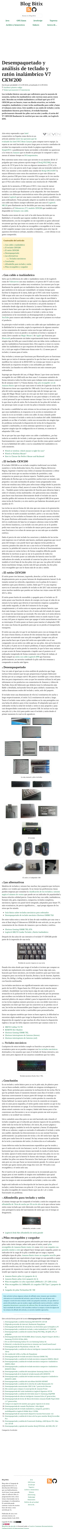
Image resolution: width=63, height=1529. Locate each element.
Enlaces (36, 25)
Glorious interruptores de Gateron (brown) (22, 1035)
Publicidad (31, 1497)
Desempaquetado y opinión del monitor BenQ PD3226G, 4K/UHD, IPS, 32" (31, 1426)
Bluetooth (6, 338)
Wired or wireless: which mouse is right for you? (24, 451)
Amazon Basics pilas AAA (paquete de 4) (21, 1279)
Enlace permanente (11, 90)
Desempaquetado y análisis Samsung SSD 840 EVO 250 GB (26, 1322)
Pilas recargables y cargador (16, 267)
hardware (7, 87)
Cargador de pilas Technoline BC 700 (20, 1290)
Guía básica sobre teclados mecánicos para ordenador (27, 912)
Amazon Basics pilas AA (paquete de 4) (21, 1276)
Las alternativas (11, 256)
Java (7, 20)
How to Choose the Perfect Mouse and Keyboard (24, 456)
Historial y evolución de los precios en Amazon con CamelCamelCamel (30, 1344)
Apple (38, 335)
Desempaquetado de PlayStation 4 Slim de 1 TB (22, 1347)
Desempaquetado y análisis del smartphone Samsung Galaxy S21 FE (29, 1371)
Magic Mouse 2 (27, 335)
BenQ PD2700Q (44, 162)
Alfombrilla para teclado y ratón (18, 264)
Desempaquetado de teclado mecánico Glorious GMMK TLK (29, 915)
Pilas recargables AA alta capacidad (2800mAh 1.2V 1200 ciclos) (31, 1281)
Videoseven (14, 281)
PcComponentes (31, 155)
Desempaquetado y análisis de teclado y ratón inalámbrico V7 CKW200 (30, 1329)
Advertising (31, 1495)
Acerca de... (52, 25)
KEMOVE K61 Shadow (14, 1030)
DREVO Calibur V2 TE (14, 1027)
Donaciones (31, 1500)
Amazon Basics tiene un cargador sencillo (39, 1255)
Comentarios (25, 90)
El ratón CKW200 (12, 250)
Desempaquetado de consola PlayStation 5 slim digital (24, 1406)
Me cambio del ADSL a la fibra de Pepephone (21, 1354)
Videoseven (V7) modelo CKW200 (28, 208)
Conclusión (9, 261)
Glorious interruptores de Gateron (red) (21, 1038)
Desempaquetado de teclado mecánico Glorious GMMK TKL (26, 1356)
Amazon (16, 152)
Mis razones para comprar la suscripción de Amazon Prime (26, 1389)
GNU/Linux (21, 20)
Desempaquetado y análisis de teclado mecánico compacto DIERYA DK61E (32, 1359)
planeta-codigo (16, 87)
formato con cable (20, 211)
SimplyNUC (6, 150)
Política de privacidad (31, 1502)
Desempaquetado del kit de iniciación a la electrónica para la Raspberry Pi (32, 1327)
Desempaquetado (12, 253)
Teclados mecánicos (17, 258)
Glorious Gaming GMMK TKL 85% (18, 929)
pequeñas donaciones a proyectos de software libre (21, 1305)
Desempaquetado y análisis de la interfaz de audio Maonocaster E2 (29, 1384)
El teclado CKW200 (13, 247)
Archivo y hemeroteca (15, 25)
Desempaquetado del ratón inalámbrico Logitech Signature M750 (28, 1391)
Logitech (12, 197)
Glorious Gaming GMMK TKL (16, 1032)
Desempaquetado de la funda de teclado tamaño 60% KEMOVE (27, 1374)
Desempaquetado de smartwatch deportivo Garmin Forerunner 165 (29, 1414)
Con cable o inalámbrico (15, 245)
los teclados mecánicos (48, 1049)
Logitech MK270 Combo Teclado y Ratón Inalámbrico (26, 932)
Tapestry (53, 20)
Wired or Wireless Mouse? (15, 453)
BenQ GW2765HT (49, 170)
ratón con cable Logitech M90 (27, 657)
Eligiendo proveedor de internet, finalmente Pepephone (25, 1324)
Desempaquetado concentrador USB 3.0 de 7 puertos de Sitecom (28, 1386)
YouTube (5, 317)
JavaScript (38, 20)
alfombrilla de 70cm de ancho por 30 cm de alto (21, 1204)
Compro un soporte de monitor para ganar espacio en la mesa (27, 1404)
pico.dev (13, 1526)
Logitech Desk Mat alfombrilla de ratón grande (24, 1232)
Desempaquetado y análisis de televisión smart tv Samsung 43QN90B (30, 1394)
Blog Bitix (31, 3)
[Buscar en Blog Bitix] (31, 16)
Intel (26, 133)
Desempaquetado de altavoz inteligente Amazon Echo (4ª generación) (30, 1396)
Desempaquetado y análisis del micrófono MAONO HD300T (26, 1381)
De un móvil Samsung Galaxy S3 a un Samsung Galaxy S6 (25, 1342)
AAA (41, 1247)
